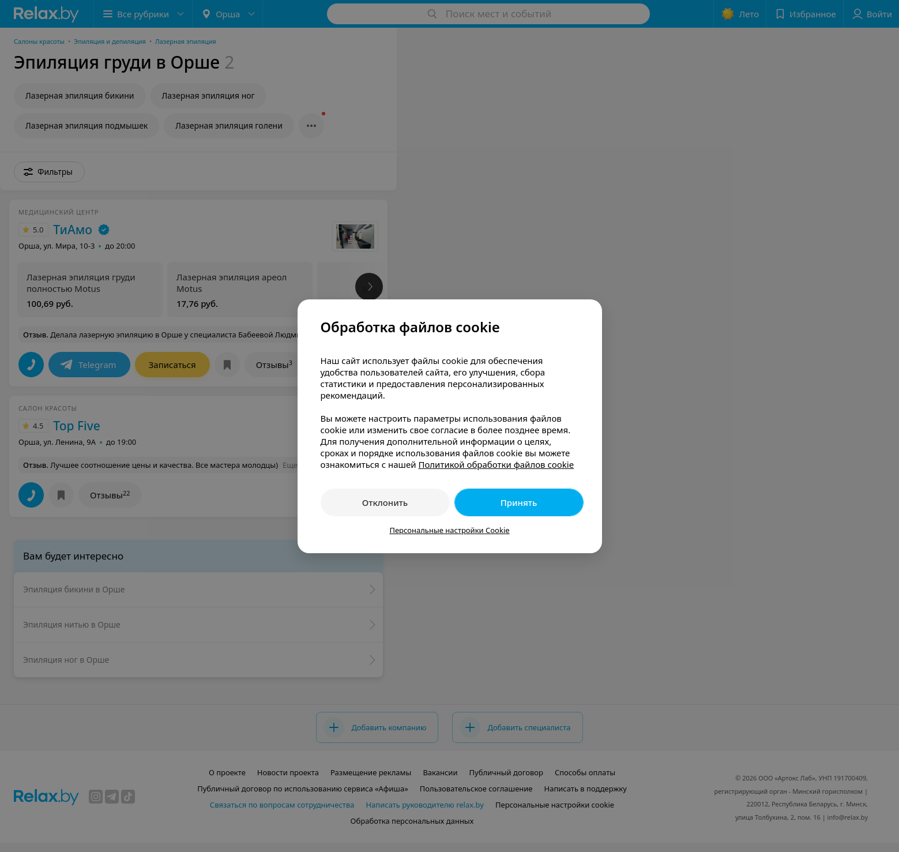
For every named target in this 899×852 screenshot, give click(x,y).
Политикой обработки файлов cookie (496, 464)
